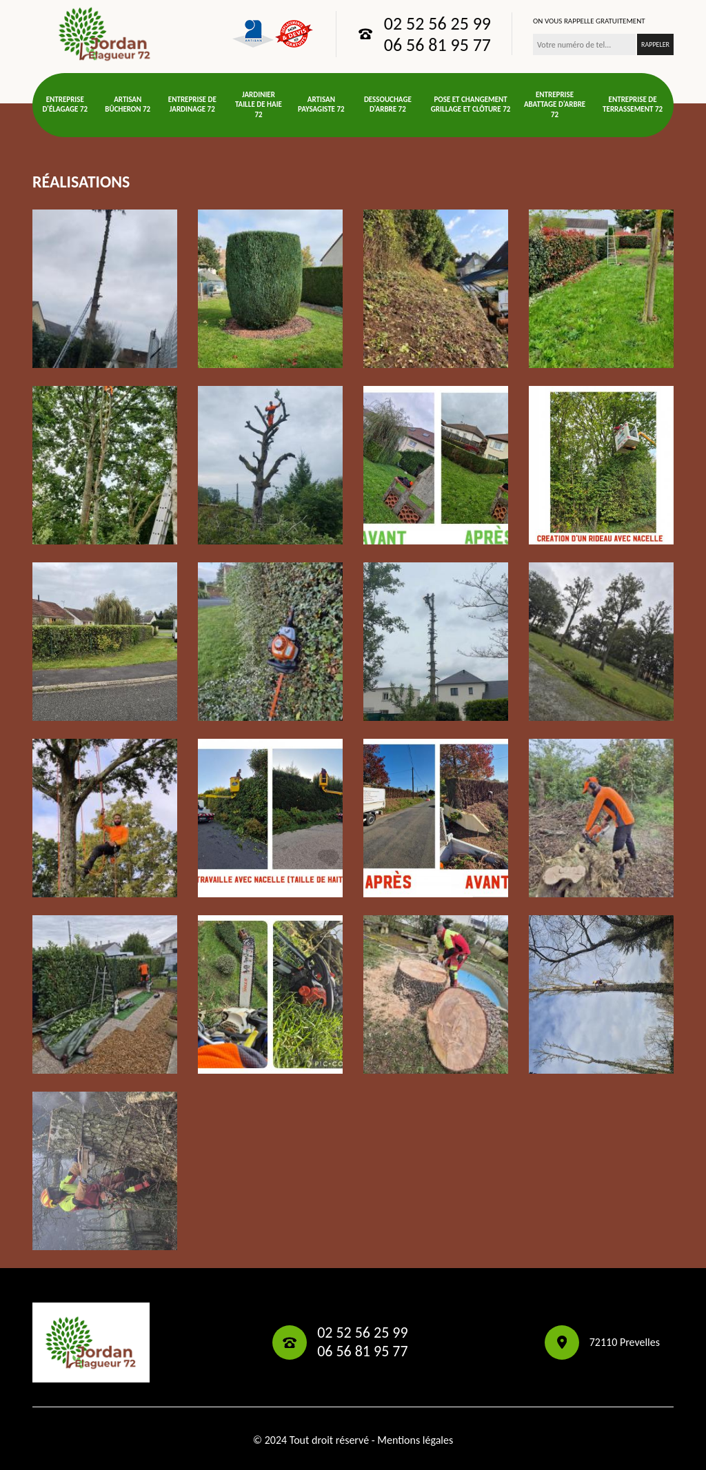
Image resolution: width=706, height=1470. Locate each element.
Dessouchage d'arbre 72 (388, 104)
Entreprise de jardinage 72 (192, 104)
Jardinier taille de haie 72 (258, 104)
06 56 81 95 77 (437, 45)
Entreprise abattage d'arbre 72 (554, 104)
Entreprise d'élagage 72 (65, 104)
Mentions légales (415, 1440)
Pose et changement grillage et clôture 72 (470, 104)
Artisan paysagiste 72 (321, 104)
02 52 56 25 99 (437, 23)
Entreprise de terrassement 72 (633, 104)
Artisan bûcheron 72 (127, 104)
